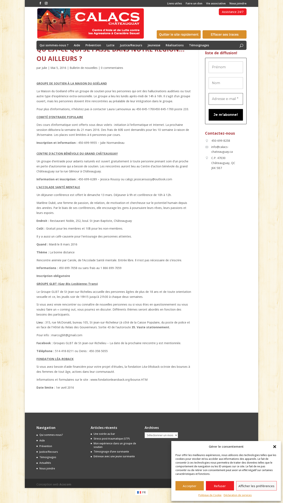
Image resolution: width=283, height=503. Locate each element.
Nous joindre (238, 3)
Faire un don (194, 3)
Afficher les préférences (256, 486)
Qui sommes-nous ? (54, 45)
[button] (275, 447)
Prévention (93, 45)
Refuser (220, 486)
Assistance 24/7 (232, 12)
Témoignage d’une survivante (111, 451)
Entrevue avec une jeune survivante (114, 456)
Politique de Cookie (210, 495)
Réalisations (175, 45)
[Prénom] (226, 67)
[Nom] (226, 83)
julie (44, 68)
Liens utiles (174, 3)
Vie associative (216, 3)
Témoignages (199, 45)
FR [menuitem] (144, 492)
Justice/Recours (131, 45)
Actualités (45, 463)
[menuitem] (141, 492)
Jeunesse (154, 45)
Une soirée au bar (104, 434)
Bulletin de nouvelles (84, 68)
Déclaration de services (238, 495)
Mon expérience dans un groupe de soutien (115, 445)
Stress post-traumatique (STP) (112, 438)
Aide (77, 45)
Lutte (110, 45)
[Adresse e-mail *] (226, 99)
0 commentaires (112, 68)
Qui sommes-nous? (51, 435)
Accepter (189, 486)
